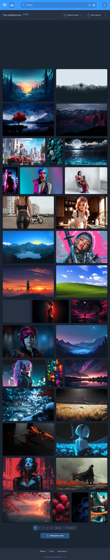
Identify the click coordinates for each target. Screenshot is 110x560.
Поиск (42, 551)
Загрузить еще (55, 536)
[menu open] (4, 5)
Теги (51, 551)
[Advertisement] (55, 44)
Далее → (59, 528)
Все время (97, 15)
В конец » (70, 528)
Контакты (62, 551)
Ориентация (73, 15)
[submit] (23, 5)
